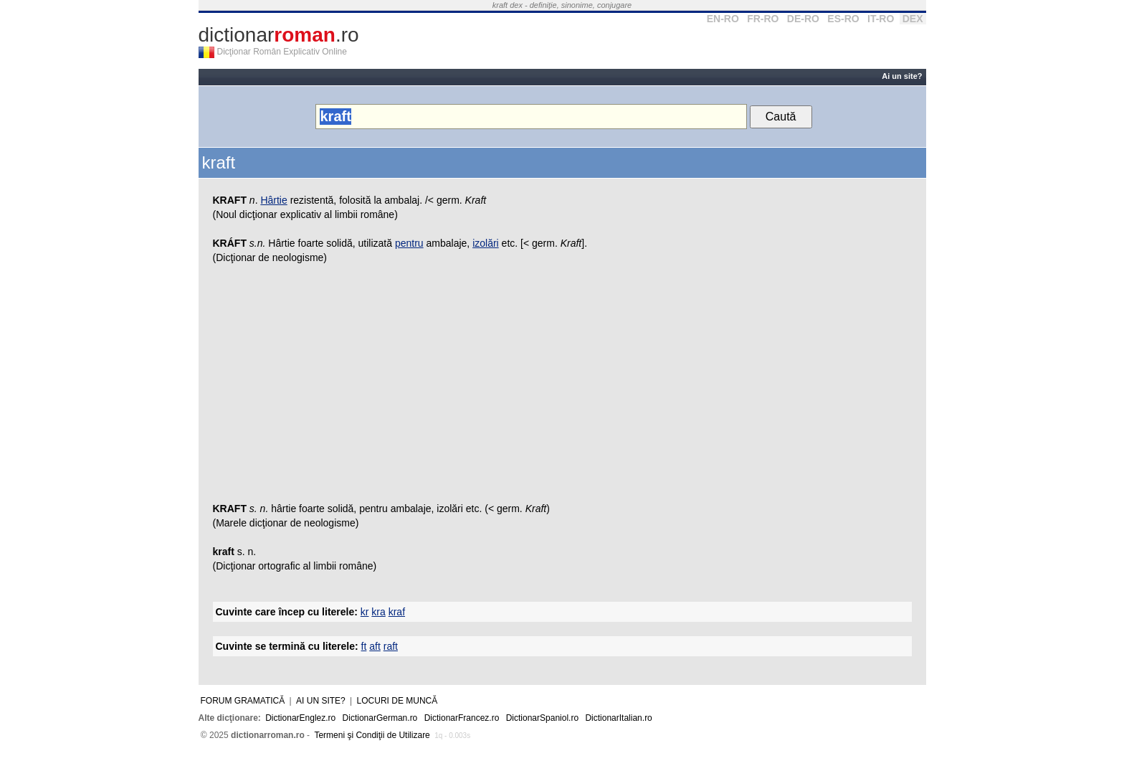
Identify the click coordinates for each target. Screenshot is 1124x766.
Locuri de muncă (397, 701)
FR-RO (762, 18)
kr (365, 612)
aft (375, 646)
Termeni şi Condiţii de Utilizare (371, 735)
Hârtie (273, 200)
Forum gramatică (243, 701)
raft (391, 646)
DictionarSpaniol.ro (542, 718)
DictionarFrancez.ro (462, 718)
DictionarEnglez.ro (300, 718)
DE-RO (803, 18)
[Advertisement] (562, 386)
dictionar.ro (279, 35)
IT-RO (880, 18)
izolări (485, 243)
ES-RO (843, 18)
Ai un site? (902, 76)
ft (364, 646)
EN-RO (723, 18)
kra (378, 612)
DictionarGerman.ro (380, 718)
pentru (409, 243)
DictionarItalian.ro (618, 718)
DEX (912, 18)
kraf (397, 612)
